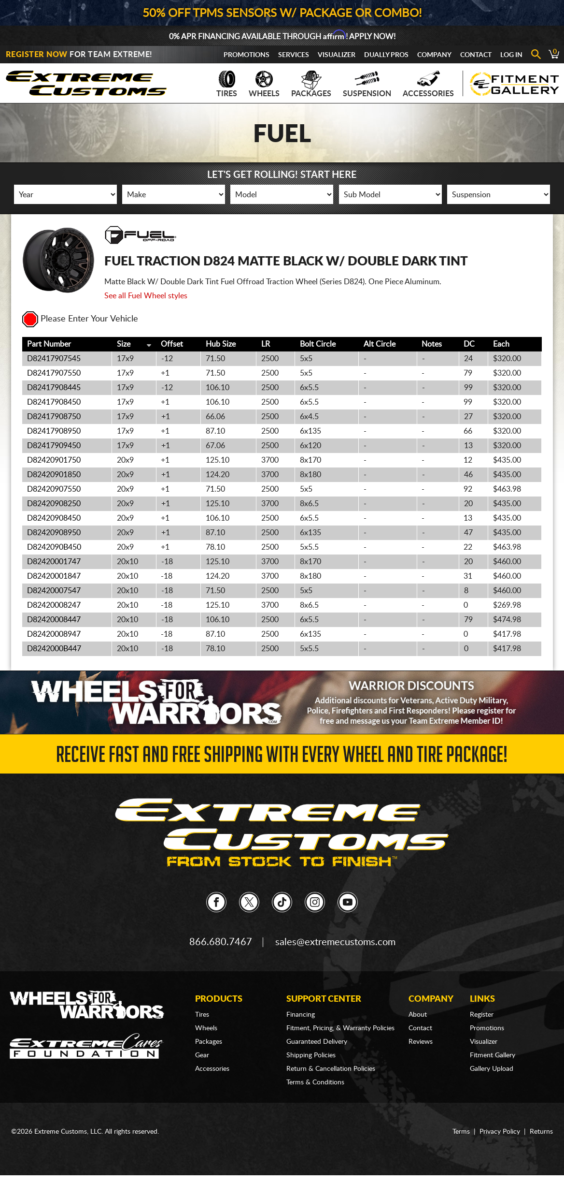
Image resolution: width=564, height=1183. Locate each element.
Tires (226, 84)
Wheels (264, 84)
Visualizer (336, 55)
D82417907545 (54, 359)
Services (293, 55)
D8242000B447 (54, 649)
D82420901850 (54, 475)
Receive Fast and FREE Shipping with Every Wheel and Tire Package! (282, 757)
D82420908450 (54, 518)
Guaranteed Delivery (316, 1041)
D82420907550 (54, 489)
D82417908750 (54, 417)
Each (501, 344)
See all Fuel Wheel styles (145, 296)
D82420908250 (54, 504)
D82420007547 (54, 591)
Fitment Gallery (492, 1055)
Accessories (428, 84)
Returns (541, 1131)
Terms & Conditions (315, 1082)
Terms (461, 1131)
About (418, 1014)
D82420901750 (54, 460)
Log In (511, 55)
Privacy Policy (499, 1131)
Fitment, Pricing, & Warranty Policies (340, 1028)
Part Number (49, 344)
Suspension (367, 84)
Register (482, 1014)
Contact (476, 55)
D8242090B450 (54, 547)
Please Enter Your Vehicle (80, 319)
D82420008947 (54, 634)
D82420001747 (54, 562)
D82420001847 (54, 576)
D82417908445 (54, 388)
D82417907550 (54, 373)
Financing (300, 1014)
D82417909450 (54, 446)
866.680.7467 (220, 942)
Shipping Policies (311, 1055)
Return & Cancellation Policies (330, 1069)
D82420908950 (54, 533)
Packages (311, 84)
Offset (172, 344)
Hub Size (221, 344)
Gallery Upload (491, 1069)
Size (123, 344)
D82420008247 (54, 605)
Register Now (37, 54)
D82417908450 (54, 402)
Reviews (421, 1041)
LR (265, 344)
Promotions (246, 55)
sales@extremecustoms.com (335, 942)
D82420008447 (54, 620)
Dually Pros (386, 55)
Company (434, 55)
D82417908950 (54, 431)
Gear (202, 1055)
